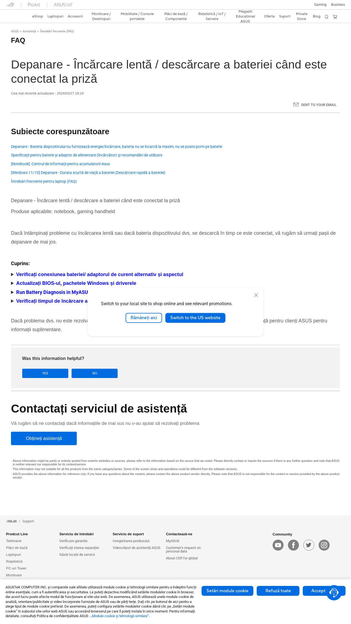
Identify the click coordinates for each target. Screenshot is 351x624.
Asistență (29, 31)
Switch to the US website (195, 317)
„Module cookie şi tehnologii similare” (120, 616)
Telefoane (13, 541)
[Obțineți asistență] (44, 438)
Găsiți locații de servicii (77, 554)
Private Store (301, 16)
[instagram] (324, 545)
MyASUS (172, 541)
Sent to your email (318, 105)
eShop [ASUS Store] (37, 16)
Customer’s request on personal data (183, 549)
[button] (320, 4)
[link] (15, 17)
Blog (317, 16)
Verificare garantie (73, 541)
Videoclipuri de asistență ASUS (136, 547)
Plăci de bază (16, 547)
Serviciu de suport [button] (128, 534)
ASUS (15, 31)
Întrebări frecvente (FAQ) (57, 31)
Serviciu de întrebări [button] (76, 534)
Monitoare (14, 575)
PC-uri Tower (16, 568)
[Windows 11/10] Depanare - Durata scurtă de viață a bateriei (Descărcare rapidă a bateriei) (88, 172)
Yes (39, 373)
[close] (256, 295)
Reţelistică (14, 561)
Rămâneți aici (144, 317)
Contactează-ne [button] (179, 534)
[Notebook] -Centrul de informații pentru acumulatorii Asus (60, 164)
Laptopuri (13, 554)
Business (338, 4)
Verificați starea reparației (79, 547)
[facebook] (293, 545)
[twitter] (308, 545)
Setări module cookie (227, 591)
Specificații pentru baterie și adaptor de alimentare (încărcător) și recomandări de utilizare (86, 155)
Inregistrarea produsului (131, 541)
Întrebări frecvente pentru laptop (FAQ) (44, 181)
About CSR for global (182, 558)
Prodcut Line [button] (17, 534)
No (77, 373)
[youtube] (278, 545)
